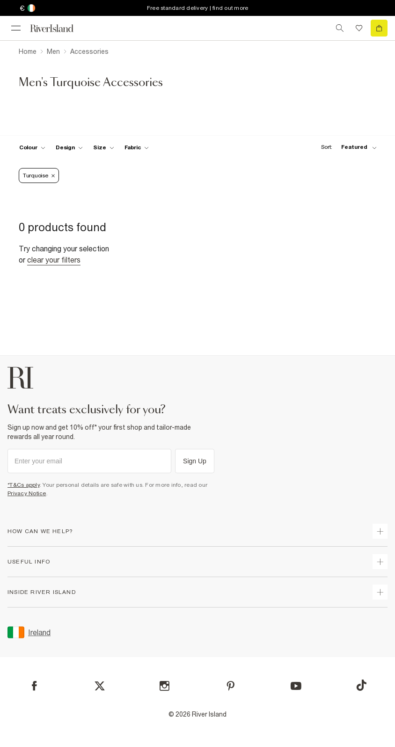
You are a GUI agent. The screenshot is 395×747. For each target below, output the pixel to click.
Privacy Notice (26, 493)
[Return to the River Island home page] (58, 28)
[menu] (15, 28)
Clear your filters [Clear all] (53, 260)
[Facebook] (34, 686)
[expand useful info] (380, 561)
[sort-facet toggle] (346, 147)
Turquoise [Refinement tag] (39, 175)
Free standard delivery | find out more (198, 8)
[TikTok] (361, 685)
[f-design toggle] (69, 147)
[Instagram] (164, 686)
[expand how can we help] (380, 531)
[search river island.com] (340, 28)
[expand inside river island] (380, 592)
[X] (99, 686)
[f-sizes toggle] (103, 147)
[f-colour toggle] (32, 147)
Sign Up (194, 461)
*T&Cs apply (23, 485)
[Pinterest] (230, 686)
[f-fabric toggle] (136, 147)
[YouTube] (296, 686)
